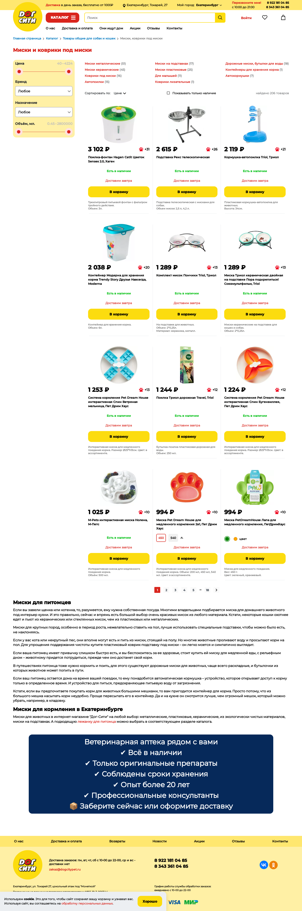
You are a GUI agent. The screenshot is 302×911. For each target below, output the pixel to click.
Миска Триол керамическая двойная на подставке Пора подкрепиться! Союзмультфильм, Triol (253, 279)
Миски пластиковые (170, 70)
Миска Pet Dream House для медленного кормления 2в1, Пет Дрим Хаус (186, 524)
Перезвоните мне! (246, 3)
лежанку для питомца (97, 722)
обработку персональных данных (87, 903)
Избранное (265, 18)
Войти (246, 18)
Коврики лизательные (172, 82)
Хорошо (150, 901)
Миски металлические (102, 63)
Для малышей (166, 76)
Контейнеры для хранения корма (252, 70)
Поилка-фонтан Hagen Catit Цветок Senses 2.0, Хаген (116, 159)
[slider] (19, 71)
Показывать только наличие (194, 93)
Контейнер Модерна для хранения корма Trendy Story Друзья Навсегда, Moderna (117, 279)
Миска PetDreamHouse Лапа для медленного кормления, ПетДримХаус (254, 522)
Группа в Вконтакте (264, 865)
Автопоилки (94, 82)
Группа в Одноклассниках (273, 865)
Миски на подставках (171, 63)
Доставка (53, 5)
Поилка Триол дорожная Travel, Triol (184, 398)
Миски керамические (102, 70)
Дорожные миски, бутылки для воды (254, 63)
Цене (118, 93)
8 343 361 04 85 (277, 7)
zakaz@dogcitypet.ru (65, 869)
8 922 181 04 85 (278, 3)
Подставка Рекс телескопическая (183, 157)
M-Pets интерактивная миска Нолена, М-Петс (117, 522)
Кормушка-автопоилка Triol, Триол (251, 157)
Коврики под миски (100, 76)
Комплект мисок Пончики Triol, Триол (186, 275)
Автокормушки (237, 76)
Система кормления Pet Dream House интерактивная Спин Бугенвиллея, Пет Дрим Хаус (254, 402)
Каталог (60, 18)
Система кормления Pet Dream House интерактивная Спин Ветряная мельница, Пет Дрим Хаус (118, 402)
